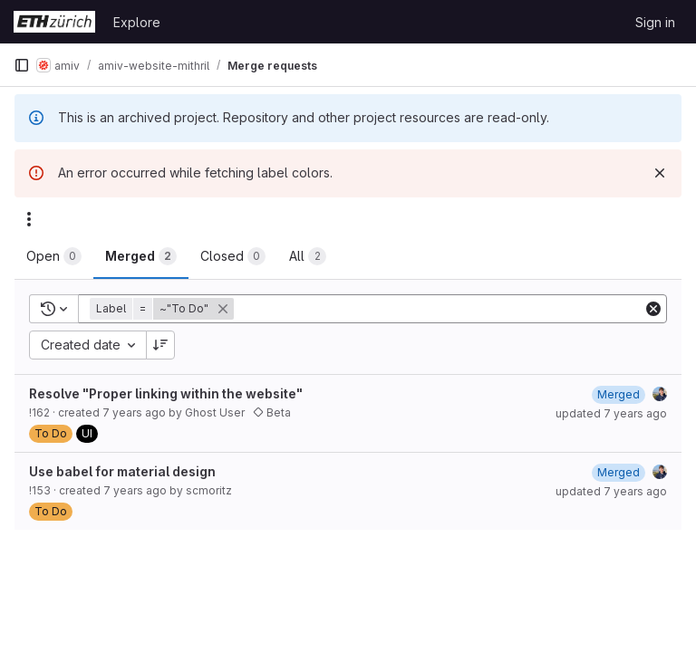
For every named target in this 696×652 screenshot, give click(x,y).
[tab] (53, 256)
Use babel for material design (122, 471)
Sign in (655, 22)
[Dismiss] (660, 173)
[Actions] (29, 219)
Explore (136, 22)
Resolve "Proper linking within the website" (166, 393)
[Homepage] (54, 21)
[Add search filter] (440, 308)
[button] (163, 309)
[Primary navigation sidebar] (21, 65)
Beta (272, 412)
